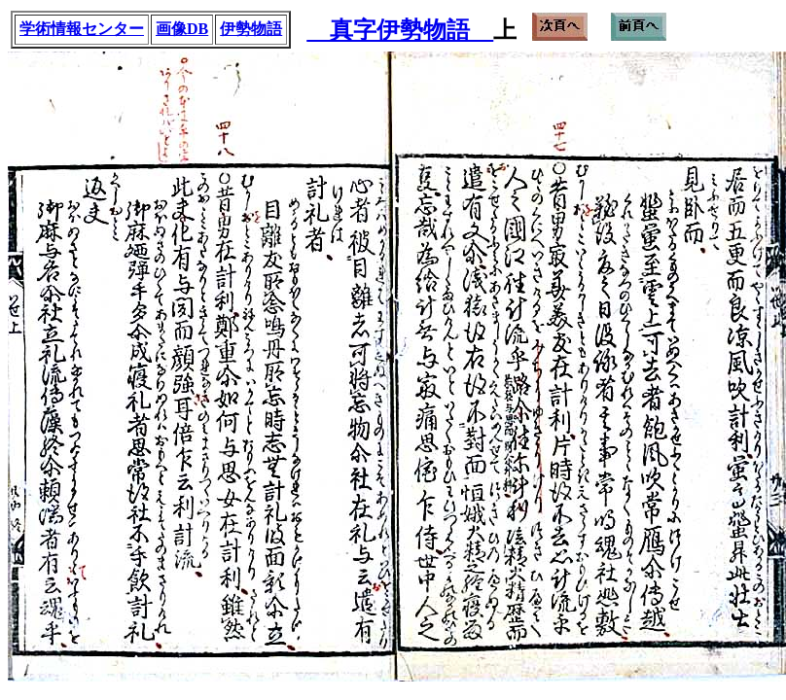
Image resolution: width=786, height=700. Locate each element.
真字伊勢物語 (399, 30)
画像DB (182, 28)
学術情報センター (81, 28)
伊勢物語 (251, 28)
